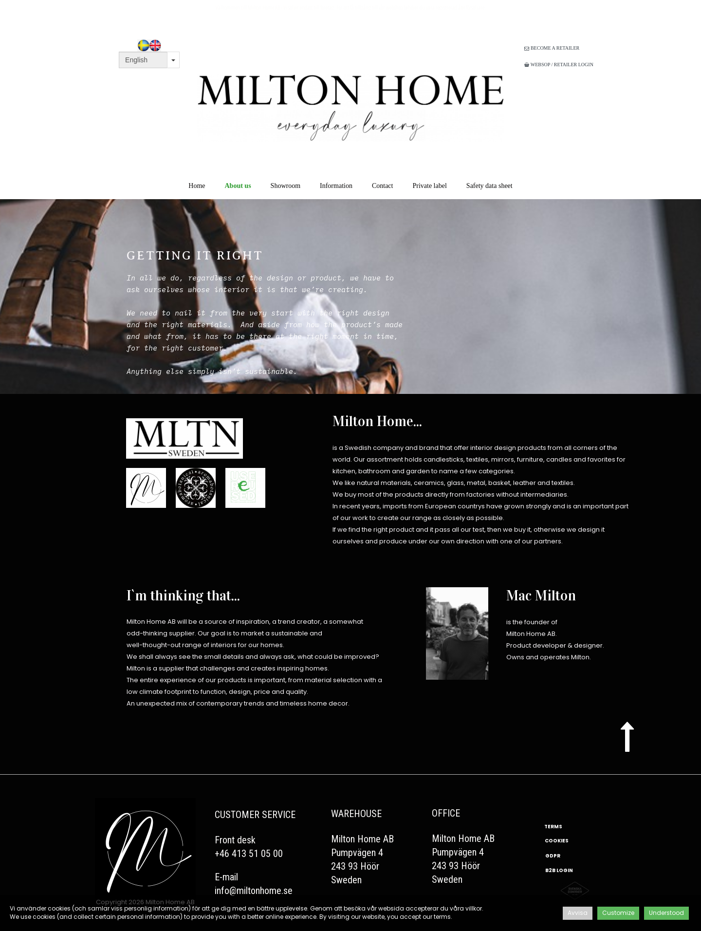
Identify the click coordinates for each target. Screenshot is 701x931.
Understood (666, 913)
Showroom (285, 185)
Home (196, 185)
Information (336, 185)
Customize (618, 913)
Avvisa (578, 913)
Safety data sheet (489, 185)
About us (238, 185)
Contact (382, 185)
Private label (429, 185)
